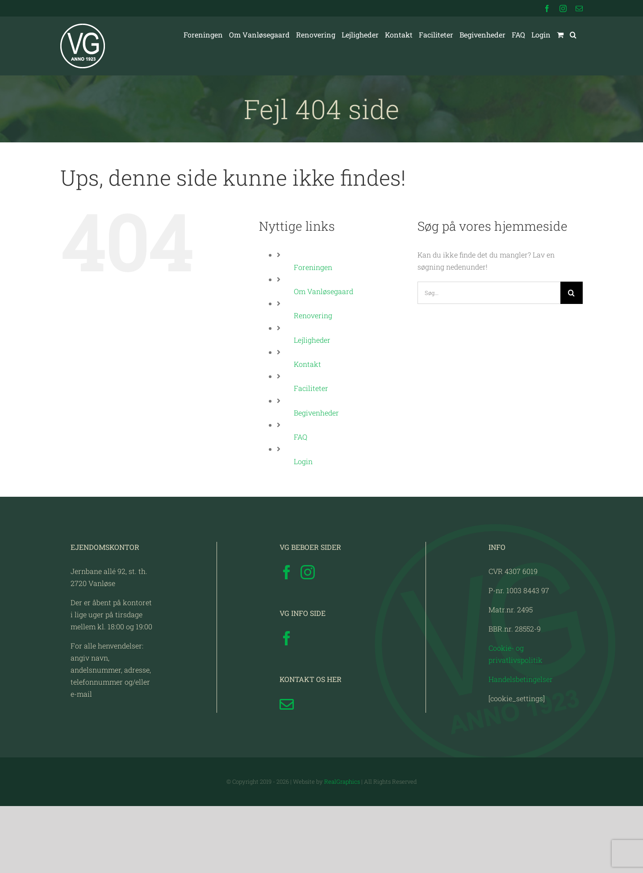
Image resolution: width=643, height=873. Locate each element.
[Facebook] (287, 639)
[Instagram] (308, 639)
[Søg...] (489, 293)
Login (303, 461)
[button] (573, 35)
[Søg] (571, 293)
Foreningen (313, 267)
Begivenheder (316, 412)
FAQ (300, 436)
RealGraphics (342, 848)
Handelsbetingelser (521, 746)
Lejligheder (312, 340)
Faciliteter (311, 388)
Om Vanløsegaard (323, 291)
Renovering (313, 315)
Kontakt (307, 364)
